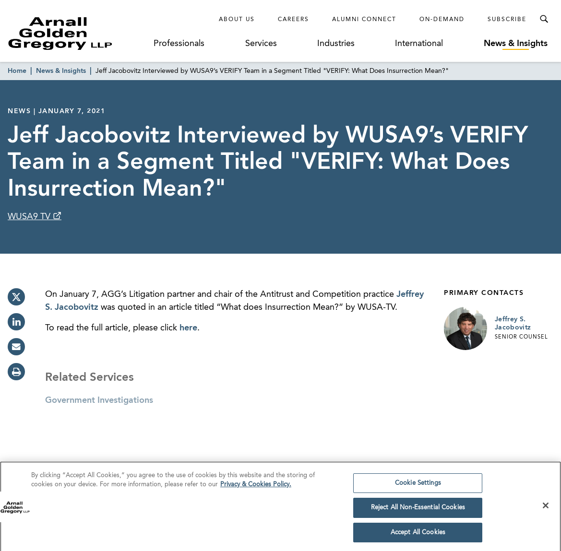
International (419, 43)
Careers (293, 20)
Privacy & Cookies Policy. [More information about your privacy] (255, 488)
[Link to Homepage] (78, 33)
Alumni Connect (364, 20)
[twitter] (16, 296)
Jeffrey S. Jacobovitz (513, 323)
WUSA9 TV (30, 216)
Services (261, 43)
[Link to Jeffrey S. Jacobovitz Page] (465, 328)
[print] (16, 371)
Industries (336, 43)
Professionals (179, 43)
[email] (16, 346)
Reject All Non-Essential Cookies (418, 511)
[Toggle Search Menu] (543, 19)
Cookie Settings (418, 486)
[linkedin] (16, 321)
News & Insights (516, 43)
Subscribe (507, 20)
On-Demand (442, 20)
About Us (237, 20)
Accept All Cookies (418, 536)
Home (17, 71)
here (188, 328)
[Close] (545, 508)
